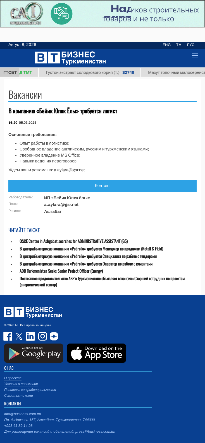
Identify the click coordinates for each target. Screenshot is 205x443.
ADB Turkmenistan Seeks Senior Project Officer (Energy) (61, 271)
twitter (19, 336)
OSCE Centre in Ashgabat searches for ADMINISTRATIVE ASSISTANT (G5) (74, 241)
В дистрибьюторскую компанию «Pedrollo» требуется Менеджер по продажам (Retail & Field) (91, 249)
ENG (167, 45)
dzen (53, 336)
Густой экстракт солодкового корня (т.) (93, 72)
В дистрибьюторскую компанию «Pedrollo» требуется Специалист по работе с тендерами (88, 256)
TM (179, 45)
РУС (190, 45)
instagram (41, 336)
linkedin (30, 336)
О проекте (13, 378)
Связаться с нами (18, 396)
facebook (8, 336)
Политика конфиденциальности (30, 390)
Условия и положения (21, 384)
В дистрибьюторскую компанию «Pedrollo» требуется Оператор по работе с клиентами (86, 264)
